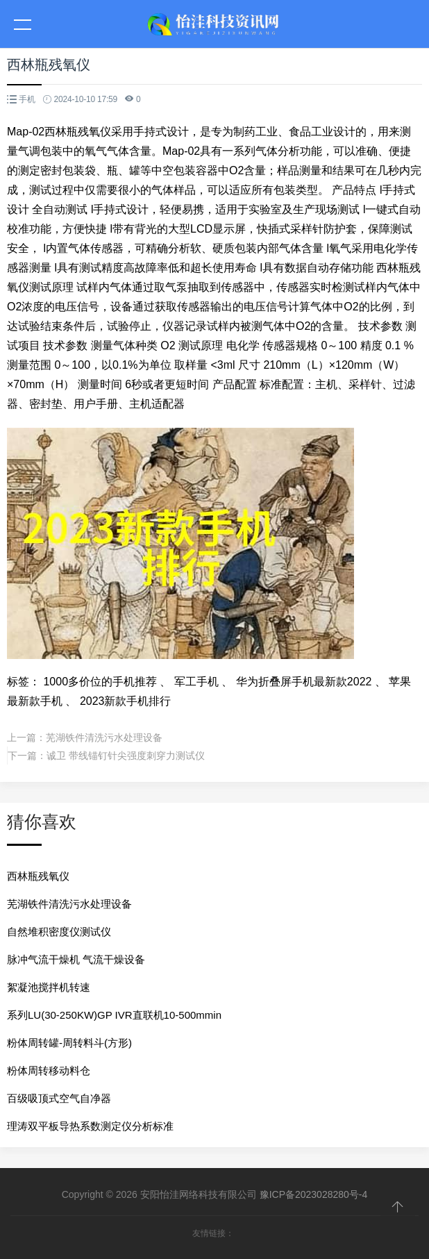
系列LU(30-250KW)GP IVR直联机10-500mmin (114, 1015)
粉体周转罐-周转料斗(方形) (69, 1043)
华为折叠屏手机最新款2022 (304, 681)
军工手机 (196, 681)
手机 (27, 99)
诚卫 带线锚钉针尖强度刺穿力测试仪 (126, 755)
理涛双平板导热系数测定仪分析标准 (90, 1126)
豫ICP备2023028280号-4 (314, 1194)
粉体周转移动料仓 (48, 1070)
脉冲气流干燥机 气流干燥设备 (76, 959)
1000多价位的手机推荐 (100, 681)
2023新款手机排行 (125, 701)
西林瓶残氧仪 (38, 876)
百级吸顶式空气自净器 (59, 1098)
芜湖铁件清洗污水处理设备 (104, 737)
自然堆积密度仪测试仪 (59, 931)
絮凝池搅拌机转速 (48, 987)
